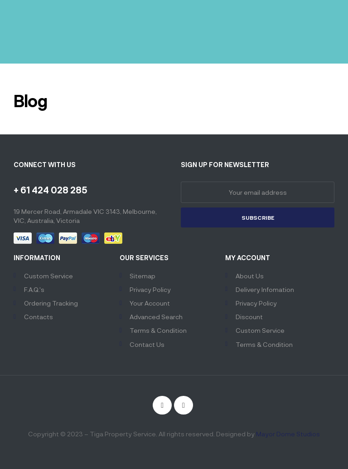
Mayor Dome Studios (288, 434)
